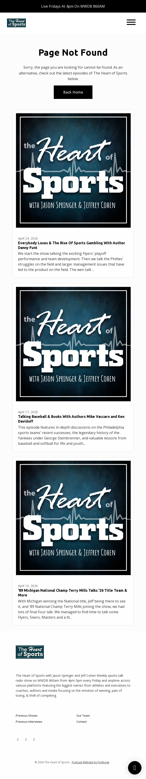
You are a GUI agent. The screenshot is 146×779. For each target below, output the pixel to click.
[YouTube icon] (34, 739)
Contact (81, 722)
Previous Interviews (29, 722)
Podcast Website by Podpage (90, 762)
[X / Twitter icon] (18, 739)
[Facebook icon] (26, 739)
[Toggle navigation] (131, 23)
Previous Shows (27, 716)
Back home (73, 92)
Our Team (83, 716)
